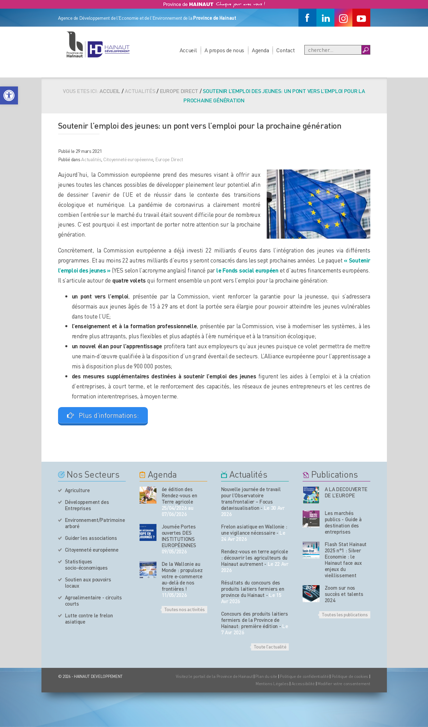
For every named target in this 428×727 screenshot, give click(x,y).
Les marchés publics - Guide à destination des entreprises (343, 522)
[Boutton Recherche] (365, 49)
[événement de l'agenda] (148, 495)
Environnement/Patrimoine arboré (95, 523)
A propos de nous (225, 50)
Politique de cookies (350, 676)
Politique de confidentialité (305, 676)
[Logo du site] (97, 44)
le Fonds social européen (247, 270)
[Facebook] (307, 18)
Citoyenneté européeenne (128, 159)
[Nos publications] (311, 495)
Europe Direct (179, 90)
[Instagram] (343, 18)
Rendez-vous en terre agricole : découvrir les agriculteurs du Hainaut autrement (254, 557)
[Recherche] (333, 49)
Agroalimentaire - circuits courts (93, 600)
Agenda (260, 50)
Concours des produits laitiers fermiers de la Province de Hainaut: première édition (254, 619)
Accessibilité (303, 683)
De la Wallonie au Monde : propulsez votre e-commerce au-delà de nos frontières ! (182, 576)
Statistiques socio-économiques (86, 564)
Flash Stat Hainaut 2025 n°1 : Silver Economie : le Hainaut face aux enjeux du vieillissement (346, 560)
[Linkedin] (325, 18)
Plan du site (266, 676)
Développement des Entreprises (87, 505)
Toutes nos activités (184, 609)
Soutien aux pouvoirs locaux (88, 582)
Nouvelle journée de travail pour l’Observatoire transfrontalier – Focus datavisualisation (251, 498)
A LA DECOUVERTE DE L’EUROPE (346, 492)
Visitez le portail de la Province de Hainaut (214, 676)
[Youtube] (361, 18)
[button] (9, 95)
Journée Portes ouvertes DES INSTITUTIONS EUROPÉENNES (179, 535)
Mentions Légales (272, 683)
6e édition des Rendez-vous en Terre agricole (179, 495)
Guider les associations (91, 537)
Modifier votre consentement (343, 683)
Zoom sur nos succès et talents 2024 (344, 594)
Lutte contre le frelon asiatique (89, 618)
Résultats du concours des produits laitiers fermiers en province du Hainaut (252, 588)
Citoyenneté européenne (91, 549)
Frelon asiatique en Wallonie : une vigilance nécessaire (254, 529)
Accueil (188, 50)
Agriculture (77, 490)
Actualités (91, 159)
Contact (285, 50)
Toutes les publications (345, 614)
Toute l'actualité (270, 646)
